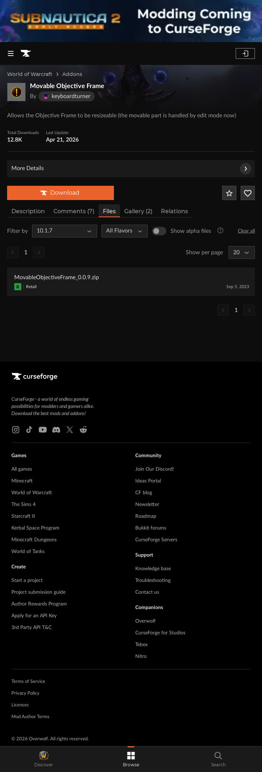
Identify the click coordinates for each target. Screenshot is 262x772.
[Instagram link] (15, 429)
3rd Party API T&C (31, 627)
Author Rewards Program (39, 604)
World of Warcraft (29, 74)
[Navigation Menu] (10, 53)
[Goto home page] (25, 53)
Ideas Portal (148, 481)
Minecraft (22, 481)
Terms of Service (28, 681)
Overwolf (145, 621)
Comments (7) (73, 211)
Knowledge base (153, 568)
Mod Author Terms (30, 717)
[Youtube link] (42, 429)
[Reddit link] (83, 429)
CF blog (143, 492)
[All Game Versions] (61, 231)
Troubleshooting (153, 580)
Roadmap (145, 516)
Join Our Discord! (154, 469)
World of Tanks (27, 551)
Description (28, 211)
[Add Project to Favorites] (229, 193)
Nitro (141, 656)
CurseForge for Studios (160, 632)
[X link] (70, 429)
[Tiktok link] (29, 429)
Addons (72, 74)
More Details (131, 168)
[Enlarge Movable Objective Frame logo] (16, 92)
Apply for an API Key (34, 615)
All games (21, 469)
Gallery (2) (138, 211)
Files (109, 211)
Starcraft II (23, 516)
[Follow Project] (248, 193)
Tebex (141, 644)
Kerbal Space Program (35, 528)
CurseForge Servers (156, 539)
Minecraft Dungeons (34, 539)
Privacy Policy (25, 693)
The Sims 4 (23, 504)
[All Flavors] (121, 231)
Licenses (20, 705)
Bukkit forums (150, 528)
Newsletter (147, 504)
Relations (174, 211)
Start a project (27, 580)
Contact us (147, 592)
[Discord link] (56, 429)
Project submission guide (38, 592)
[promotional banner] (131, 21)
